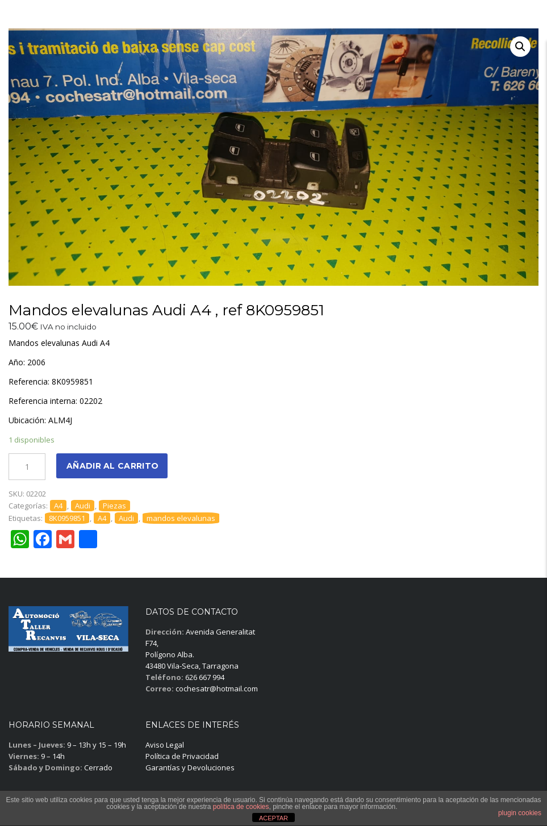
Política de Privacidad (182, 756)
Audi (82, 505)
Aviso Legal (164, 745)
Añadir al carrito (112, 466)
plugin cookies (519, 813)
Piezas (114, 505)
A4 (58, 505)
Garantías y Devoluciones (190, 767)
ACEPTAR (273, 818)
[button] (520, 46)
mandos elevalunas (181, 518)
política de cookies (241, 807)
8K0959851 (67, 518)
